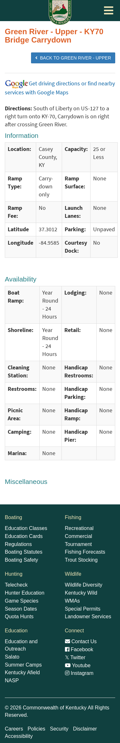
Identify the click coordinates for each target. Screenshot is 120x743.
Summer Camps (23, 665)
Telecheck (16, 585)
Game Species (21, 601)
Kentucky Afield (22, 672)
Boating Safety (21, 560)
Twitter (75, 657)
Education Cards (24, 536)
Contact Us (81, 641)
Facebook (79, 649)
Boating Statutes (23, 552)
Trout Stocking (81, 560)
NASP (12, 680)
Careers (14, 728)
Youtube (78, 665)
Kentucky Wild (81, 593)
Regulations (18, 544)
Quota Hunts (19, 616)
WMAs (72, 601)
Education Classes (26, 528)
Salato (12, 657)
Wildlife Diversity (83, 585)
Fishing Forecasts (85, 552)
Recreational (79, 528)
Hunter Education (24, 593)
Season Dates (21, 609)
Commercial (78, 536)
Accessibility (19, 736)
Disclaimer (85, 728)
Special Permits (82, 609)
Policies (36, 728)
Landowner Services (88, 616)
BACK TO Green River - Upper (73, 57)
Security (59, 728)
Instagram (79, 673)
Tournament (78, 544)
